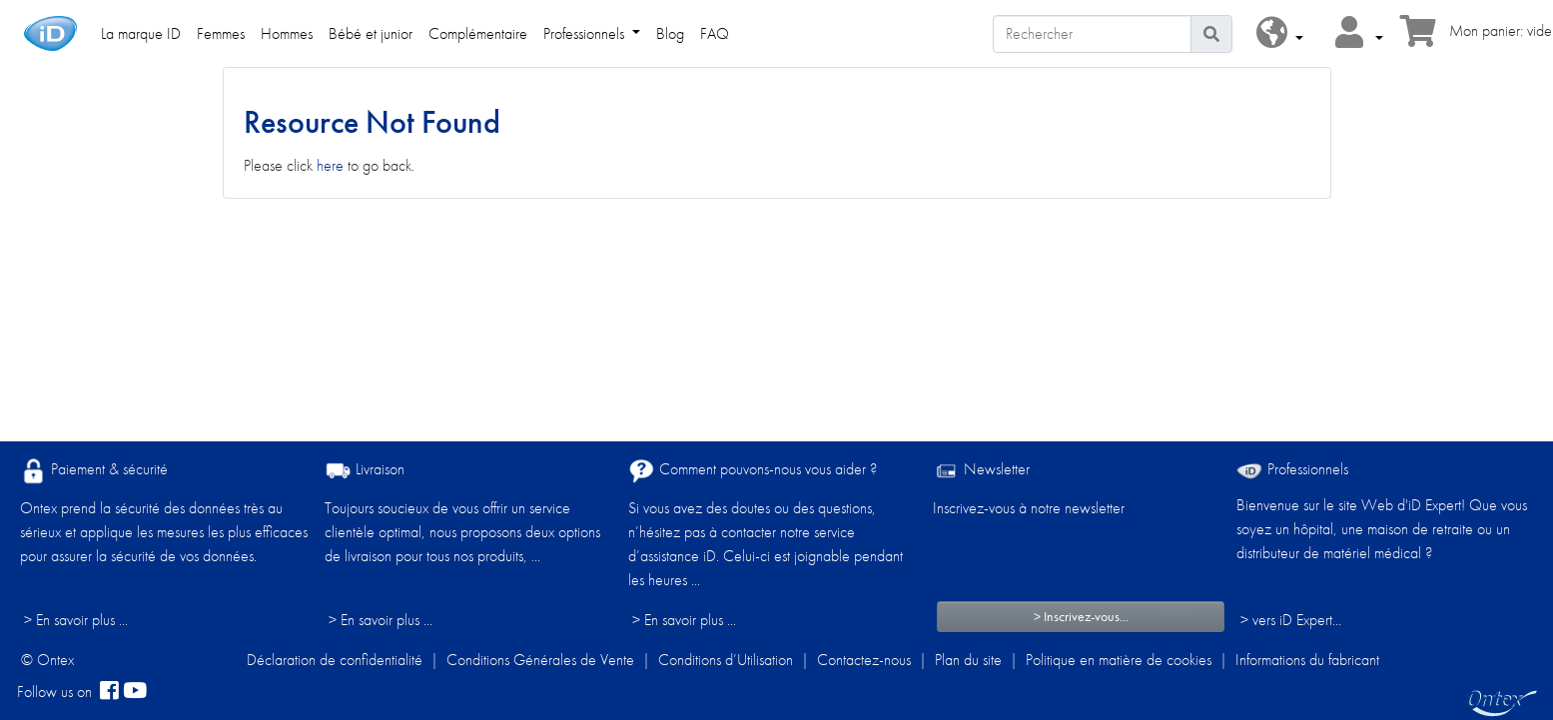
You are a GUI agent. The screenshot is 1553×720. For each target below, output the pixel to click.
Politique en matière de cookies (1118, 659)
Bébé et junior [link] (370, 33)
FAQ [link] (714, 33)
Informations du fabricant (1307, 659)
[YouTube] (135, 692)
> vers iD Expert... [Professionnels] (1290, 619)
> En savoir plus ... (76, 619)
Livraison (364, 470)
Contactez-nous (864, 659)
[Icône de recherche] (1211, 34)
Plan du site (968, 659)
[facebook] (109, 692)
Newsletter (981, 470)
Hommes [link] (287, 33)
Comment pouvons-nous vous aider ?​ (752, 470)
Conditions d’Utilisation (725, 659)
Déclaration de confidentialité (334, 659)
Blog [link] (670, 33)
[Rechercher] (1092, 34)
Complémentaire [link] (477, 33)
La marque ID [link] (141, 33)
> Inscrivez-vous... (1081, 616)
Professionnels (1292, 468)
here (330, 165)
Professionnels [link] (585, 33)
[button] (1279, 33)
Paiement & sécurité (94, 470)
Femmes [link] (221, 33)
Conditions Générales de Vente (540, 659)
